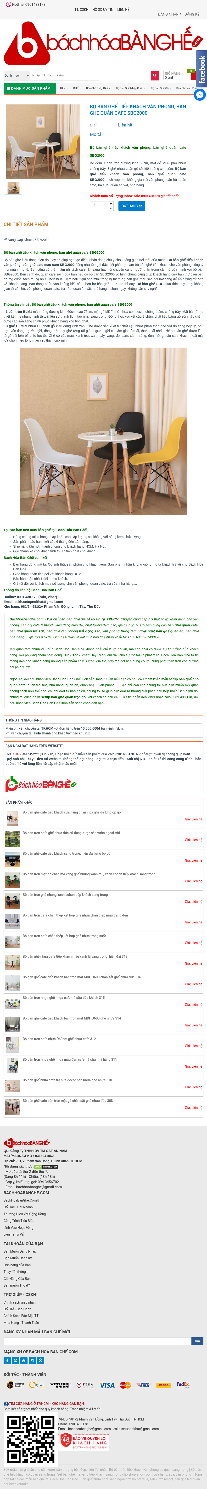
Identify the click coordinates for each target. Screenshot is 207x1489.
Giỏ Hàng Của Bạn (17, 1279)
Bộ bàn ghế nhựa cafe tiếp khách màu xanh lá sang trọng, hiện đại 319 (75, 956)
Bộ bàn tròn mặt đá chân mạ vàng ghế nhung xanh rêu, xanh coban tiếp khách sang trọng (89, 874)
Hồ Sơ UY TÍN (102, 9)
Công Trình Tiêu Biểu (19, 1221)
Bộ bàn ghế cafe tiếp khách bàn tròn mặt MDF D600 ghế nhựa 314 (72, 1018)
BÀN (62, 88)
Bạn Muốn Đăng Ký (18, 1258)
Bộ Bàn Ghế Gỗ (159, 88)
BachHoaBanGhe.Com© (21, 1200)
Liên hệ (123, 9)
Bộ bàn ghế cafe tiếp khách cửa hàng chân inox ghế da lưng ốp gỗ (72, 812)
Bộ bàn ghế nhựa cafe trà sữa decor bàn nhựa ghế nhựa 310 (67, 1080)
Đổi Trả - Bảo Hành (17, 1309)
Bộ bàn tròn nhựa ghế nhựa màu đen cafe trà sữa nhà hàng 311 (70, 1059)
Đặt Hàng (132, 206)
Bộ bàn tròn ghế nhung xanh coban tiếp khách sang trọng (65, 895)
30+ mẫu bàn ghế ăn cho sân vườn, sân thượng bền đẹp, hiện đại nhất (55, 1470)
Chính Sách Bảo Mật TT (21, 1316)
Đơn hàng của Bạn (17, 1265)
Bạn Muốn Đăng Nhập (20, 1251)
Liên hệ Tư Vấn (15, 1234)
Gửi (197, 1341)
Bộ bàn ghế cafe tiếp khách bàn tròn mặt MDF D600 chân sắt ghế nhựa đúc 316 (82, 977)
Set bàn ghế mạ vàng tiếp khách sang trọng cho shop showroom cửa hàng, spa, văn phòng (124, 1474)
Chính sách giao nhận (20, 1302)
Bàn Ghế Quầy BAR (97, 88)
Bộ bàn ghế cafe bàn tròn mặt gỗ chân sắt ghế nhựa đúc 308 (68, 1101)
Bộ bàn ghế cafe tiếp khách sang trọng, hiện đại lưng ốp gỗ (66, 853)
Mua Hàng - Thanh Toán (21, 1323)
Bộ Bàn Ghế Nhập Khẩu (129, 88)
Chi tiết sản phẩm (26, 224)
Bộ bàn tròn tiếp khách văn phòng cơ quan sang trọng (148, 1470)
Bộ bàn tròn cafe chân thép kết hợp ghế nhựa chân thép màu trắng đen (75, 915)
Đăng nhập (168, 14)
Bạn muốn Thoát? (17, 1285)
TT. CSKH (81, 9)
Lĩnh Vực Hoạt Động (19, 1228)
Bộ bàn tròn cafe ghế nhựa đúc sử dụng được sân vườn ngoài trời (71, 833)
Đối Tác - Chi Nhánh (18, 1207)
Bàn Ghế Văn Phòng (188, 88)
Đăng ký (192, 14)
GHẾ (75, 88)
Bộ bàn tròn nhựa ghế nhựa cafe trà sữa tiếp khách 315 (64, 998)
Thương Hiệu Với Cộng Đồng (25, 1214)
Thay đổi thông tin (17, 1272)
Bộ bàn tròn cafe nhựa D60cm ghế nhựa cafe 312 (59, 1039)
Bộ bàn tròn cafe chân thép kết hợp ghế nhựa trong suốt (64, 936)
